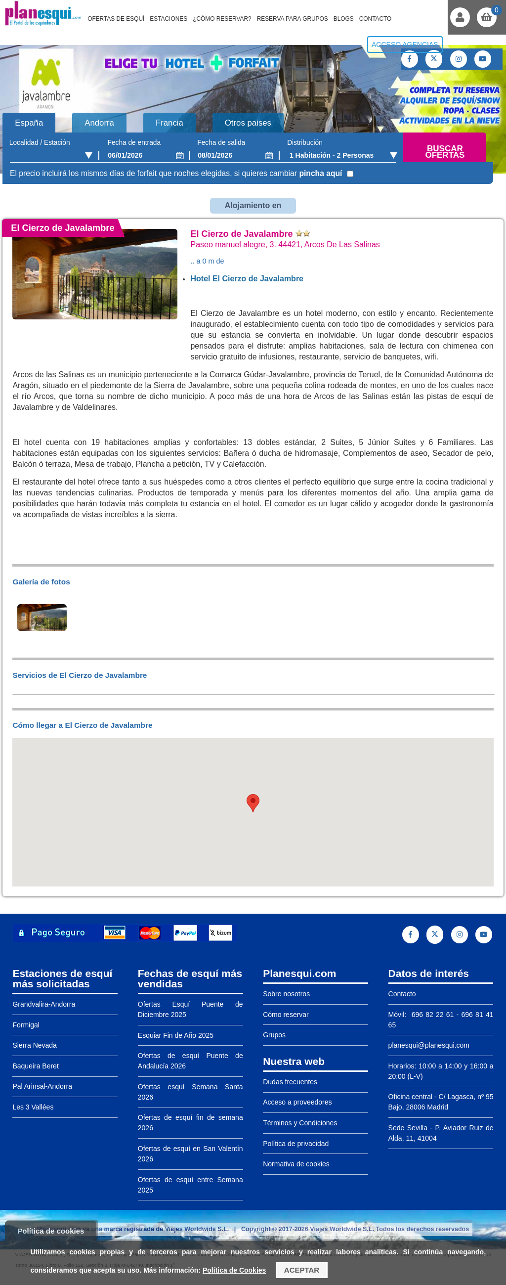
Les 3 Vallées (32, 1107)
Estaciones (168, 18)
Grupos (274, 1035)
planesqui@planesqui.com (428, 1045)
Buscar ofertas (444, 152)
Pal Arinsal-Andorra (42, 1086)
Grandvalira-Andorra (43, 1004)
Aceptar (301, 1270)
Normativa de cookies (296, 1164)
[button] (253, 803)
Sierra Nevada (34, 1045)
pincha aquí (320, 173)
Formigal (25, 1025)
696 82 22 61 (431, 1015)
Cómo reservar (286, 1015)
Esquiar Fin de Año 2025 (175, 1035)
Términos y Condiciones (300, 1123)
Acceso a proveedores (297, 1102)
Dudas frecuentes (290, 1082)
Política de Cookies (234, 1270)
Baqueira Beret (35, 1066)
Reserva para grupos (292, 18)
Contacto (375, 18)
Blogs (344, 18)
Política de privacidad (296, 1144)
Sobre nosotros (286, 994)
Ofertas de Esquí (115, 18)
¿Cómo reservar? (222, 18)
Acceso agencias (405, 44)
